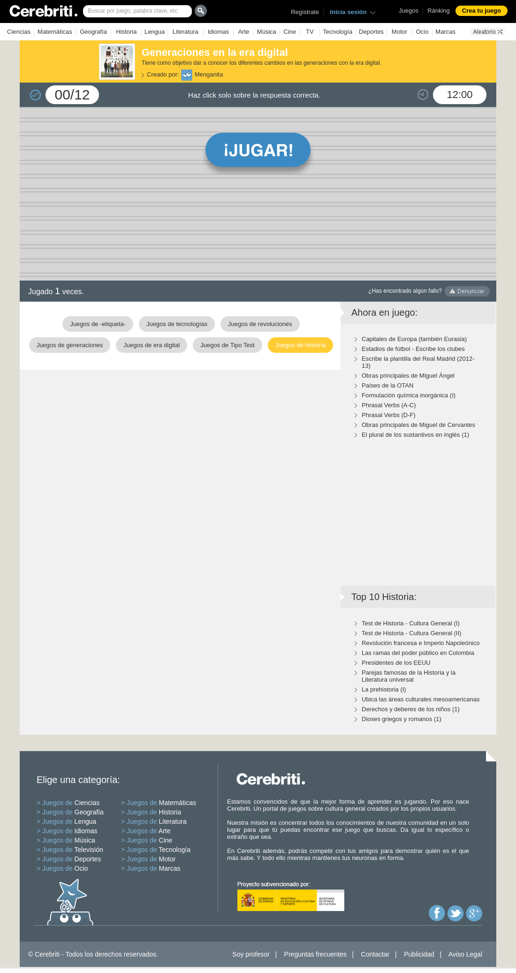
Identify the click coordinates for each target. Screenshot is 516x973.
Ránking (438, 10)
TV (310, 31)
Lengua (154, 31)
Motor (399, 31)
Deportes (371, 31)
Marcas (445, 31)
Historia (126, 31)
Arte (243, 31)
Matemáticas (55, 31)
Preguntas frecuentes (315, 954)
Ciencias (18, 31)
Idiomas (218, 31)
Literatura (185, 31)
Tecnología (337, 31)
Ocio (422, 31)
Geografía (93, 31)
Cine (290, 31)
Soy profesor (250, 954)
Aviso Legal (465, 954)
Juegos (408, 10)
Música (266, 31)
